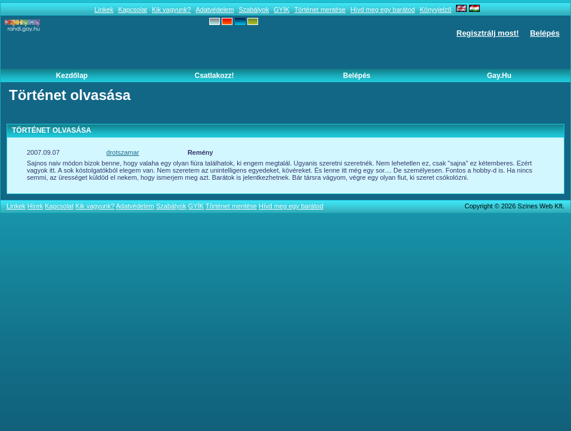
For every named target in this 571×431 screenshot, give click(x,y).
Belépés (545, 33)
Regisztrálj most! (488, 33)
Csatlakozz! (214, 75)
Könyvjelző (435, 9)
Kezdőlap (72, 75)
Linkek (103, 9)
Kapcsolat (132, 9)
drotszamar (122, 152)
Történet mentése (320, 9)
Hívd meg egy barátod (382, 9)
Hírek (35, 206)
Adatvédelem (214, 9)
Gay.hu (499, 75)
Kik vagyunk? (171, 9)
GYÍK (281, 9)
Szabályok (253, 9)
